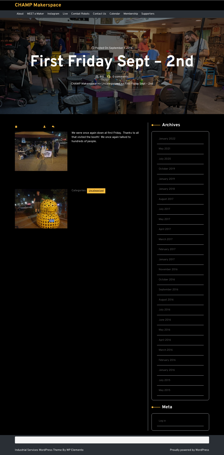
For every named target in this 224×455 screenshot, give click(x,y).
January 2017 (167, 259)
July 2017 (164, 209)
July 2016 (164, 310)
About (20, 14)
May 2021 (164, 148)
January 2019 (167, 179)
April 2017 (165, 229)
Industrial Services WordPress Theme (38, 450)
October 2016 (167, 279)
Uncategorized (111, 84)
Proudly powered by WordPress (189, 450)
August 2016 (166, 300)
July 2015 (164, 380)
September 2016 (168, 289)
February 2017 (167, 249)
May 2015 (164, 390)
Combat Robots (80, 14)
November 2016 (168, 269)
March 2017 (166, 239)
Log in (162, 421)
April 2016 (165, 340)
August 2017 (166, 199)
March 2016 (166, 350)
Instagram (53, 14)
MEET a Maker (35, 14)
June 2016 (165, 320)
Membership (131, 14)
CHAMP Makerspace (38, 5)
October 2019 (167, 169)
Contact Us (99, 14)
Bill (49, 126)
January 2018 (167, 189)
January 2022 (167, 139)
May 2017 (164, 219)
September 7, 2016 (30, 126)
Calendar (115, 14)
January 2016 (167, 370)
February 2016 (167, 360)
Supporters (147, 14)
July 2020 (165, 159)
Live (65, 14)
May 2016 (164, 330)
